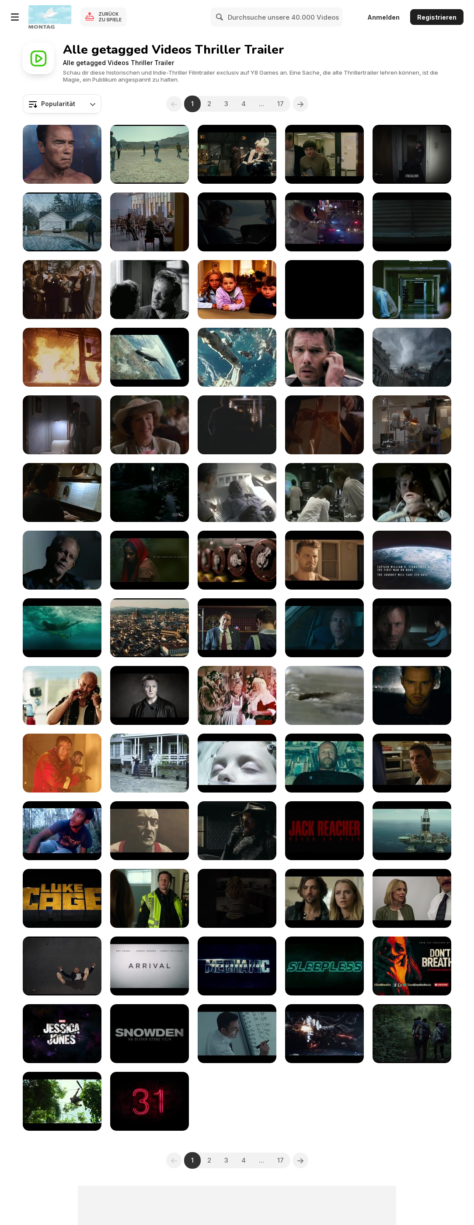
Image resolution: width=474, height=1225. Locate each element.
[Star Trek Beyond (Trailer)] (324, 1033)
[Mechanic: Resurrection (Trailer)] (237, 966)
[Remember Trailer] (149, 221)
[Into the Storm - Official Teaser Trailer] (412, 357)
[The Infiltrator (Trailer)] (412, 898)
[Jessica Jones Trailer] (62, 1033)
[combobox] (62, 103)
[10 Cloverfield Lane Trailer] (412, 221)
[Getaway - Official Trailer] (324, 357)
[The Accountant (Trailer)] (237, 1033)
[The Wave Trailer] (237, 221)
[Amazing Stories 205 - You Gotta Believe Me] (149, 492)
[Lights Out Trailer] (324, 898)
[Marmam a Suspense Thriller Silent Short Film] (62, 830)
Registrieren (437, 17)
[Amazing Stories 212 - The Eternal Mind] (324, 492)
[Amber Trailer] (149, 763)
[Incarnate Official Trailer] (412, 627)
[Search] (220, 17)
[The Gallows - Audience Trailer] (412, 154)
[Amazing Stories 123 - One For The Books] (412, 424)
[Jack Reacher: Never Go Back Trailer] (412, 763)
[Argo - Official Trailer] (412, 289)
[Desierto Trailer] (149, 154)
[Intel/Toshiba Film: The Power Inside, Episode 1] (324, 154)
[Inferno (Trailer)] (62, 966)
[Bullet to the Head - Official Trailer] (62, 357)
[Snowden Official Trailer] (237, 627)
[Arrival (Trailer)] (149, 966)
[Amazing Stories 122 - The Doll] (324, 424)
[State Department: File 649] (62, 289)
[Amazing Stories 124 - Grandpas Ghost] (62, 492)
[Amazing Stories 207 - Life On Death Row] (237, 492)
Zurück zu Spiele (110, 16)
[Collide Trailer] (412, 695)
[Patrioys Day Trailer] (149, 898)
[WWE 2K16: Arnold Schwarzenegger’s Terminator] (62, 154)
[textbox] (62, 104)
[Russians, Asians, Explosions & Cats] (62, 695)
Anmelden (383, 17)
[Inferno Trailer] (149, 627)
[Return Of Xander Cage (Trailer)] (62, 1101)
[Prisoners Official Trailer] (62, 221)
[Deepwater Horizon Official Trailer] (62, 763)
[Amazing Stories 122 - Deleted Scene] (237, 424)
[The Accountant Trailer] (324, 627)
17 (280, 104)
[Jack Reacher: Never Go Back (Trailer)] (324, 830)
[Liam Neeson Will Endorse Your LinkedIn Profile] (149, 695)
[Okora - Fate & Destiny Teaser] (149, 560)
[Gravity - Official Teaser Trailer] (149, 357)
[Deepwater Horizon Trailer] (412, 830)
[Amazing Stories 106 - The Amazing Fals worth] (62, 424)
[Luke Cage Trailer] (62, 898)
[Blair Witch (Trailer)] (412, 1033)
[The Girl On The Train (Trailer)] (237, 898)
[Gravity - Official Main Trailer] (237, 357)
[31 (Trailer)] (149, 1101)
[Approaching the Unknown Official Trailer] (412, 560)
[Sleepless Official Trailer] (324, 966)
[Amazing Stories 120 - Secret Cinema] (149, 424)
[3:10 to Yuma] (149, 289)
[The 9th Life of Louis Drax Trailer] (237, 763)
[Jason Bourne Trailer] (324, 221)
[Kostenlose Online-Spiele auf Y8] (50, 17)
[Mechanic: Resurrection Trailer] (324, 763)
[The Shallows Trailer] (62, 627)
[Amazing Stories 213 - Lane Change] (412, 492)
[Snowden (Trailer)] (149, 1033)
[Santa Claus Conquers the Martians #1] (237, 695)
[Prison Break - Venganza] (324, 289)
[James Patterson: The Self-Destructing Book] (324, 695)
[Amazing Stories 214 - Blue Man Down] (62, 560)
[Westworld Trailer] (237, 830)
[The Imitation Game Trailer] (237, 560)
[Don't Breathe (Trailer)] (412, 966)
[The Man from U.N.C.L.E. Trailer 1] (237, 154)
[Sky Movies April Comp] (237, 289)
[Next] (300, 104)
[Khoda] (149, 830)
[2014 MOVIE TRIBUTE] (324, 560)
